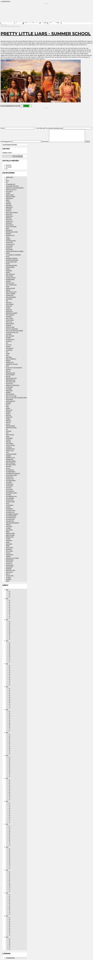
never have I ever (10, 570)
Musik (7, 366)
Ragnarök (8, 403)
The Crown (9, 482)
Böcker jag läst (10, 235)
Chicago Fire (9, 242)
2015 (7, 824)
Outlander (9, 389)
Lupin (7, 355)
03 (9, 595)
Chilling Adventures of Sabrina (14, 251)
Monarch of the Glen (12, 364)
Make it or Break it (11, 359)
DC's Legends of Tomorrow (13, 255)
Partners (8, 392)
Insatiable (8, 334)
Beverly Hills (9, 216)
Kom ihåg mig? (40, 128)
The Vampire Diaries (11, 515)
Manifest (8, 360)
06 (9, 609)
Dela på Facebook (5, 106)
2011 (7, 916)
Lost (7, 351)
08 (9, 611)
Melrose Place (10, 362)
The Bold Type (10, 478)
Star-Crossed (9, 443)
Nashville (8, 369)
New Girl (8, 376)
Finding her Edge (10, 288)
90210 (7, 180)
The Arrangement (10, 471)
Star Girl (8, 441)
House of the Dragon (12, 329)
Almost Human (10, 195)
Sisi (7, 429)
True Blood (9, 526)
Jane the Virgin (10, 336)
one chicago (9, 572)
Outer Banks (9, 387)
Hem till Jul (9, 322)
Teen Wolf (8, 466)
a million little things (12, 558)
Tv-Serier (12, 26)
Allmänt (8, 193)
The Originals (9, 505)
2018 (7, 755)
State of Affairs (10, 445)
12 (9, 618)
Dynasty (8, 269)
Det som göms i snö (11, 262)
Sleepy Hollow (10, 434)
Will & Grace (9, 551)
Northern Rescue (10, 380)
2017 (7, 778)
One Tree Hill (9, 383)
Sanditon (8, 415)
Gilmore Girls (9, 295)
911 (7, 182)
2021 (7, 686)
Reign (7, 406)
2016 (7, 801)
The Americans (10, 470)
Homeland (8, 325)
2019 (7, 732)
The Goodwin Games (11, 493)
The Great (8, 494)
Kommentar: (45, 141)
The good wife (10, 521)
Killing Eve (9, 341)
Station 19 (9, 447)
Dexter (8, 263)
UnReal (8, 531)
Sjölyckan (8, 431)
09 (9, 612)
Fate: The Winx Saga (11, 284)
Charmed (8, 239)
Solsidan (8, 440)
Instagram (9, 167)
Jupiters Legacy (10, 339)
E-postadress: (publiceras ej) (54, 128)
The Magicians (10, 500)
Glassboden (9, 299)
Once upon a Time (10, 381)
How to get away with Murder (14, 330)
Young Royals (9, 554)
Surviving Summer (11, 461)
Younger (8, 556)
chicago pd (9, 563)
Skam (7, 433)
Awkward (8, 203)
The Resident (9, 508)
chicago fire (9, 561)
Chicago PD (9, 247)
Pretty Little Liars (5, 26)
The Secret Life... (10, 512)
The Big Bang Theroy (11, 475)
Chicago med (9, 249)
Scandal (8, 418)
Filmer (7, 286)
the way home (9, 575)
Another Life (9, 198)
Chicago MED (9, 246)
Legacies (8, 346)
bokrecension (9, 560)
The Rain (8, 507)
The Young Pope (10, 519)
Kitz (7, 343)
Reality (8, 404)
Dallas (7, 256)
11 (9, 616)
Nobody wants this (11, 378)
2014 (7, 847)
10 (9, 614)
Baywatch (8, 210)
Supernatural (9, 459)
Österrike (8, 579)
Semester (8, 420)
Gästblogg (9, 316)
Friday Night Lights (11, 292)
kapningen (8, 568)
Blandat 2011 (9, 221)
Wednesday (9, 549)
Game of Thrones (10, 293)
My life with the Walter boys (14, 367)
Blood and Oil (10, 225)
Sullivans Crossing (11, 454)
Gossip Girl (9, 306)
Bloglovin (8, 165)
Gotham (8, 307)
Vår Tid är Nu (9, 547)
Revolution (9, 410)
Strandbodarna (10, 958)
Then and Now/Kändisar (12, 523)
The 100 (8, 468)
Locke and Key (9, 348)
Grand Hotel (9, 311)
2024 (7, 619)
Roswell (8, 413)
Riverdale (8, 411)
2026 (7, 589)
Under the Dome (10, 533)
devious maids (10, 565)
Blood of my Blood (11, 226)
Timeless (8, 524)
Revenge (8, 408)
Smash (7, 436)
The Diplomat (9, 485)
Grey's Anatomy (10, 314)
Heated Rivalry (10, 320)
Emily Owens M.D (10, 274)
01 (9, 591)
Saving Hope (9, 417)
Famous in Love (10, 283)
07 (9, 630)
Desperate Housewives (12, 260)
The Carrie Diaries (11, 480)
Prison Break (9, 399)
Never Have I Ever (10, 373)
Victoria (8, 538)
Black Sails (9, 219)
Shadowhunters (10, 426)
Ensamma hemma (10, 279)
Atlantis (8, 202)
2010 (7, 937)
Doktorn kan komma (11, 265)
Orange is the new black (12, 385)
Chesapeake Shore (11, 240)
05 (9, 607)
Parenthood (9, 390)
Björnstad (8, 217)
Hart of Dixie (9, 318)
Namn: (3, 128)
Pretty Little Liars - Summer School (46, 33)
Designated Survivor (11, 258)
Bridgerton (9, 230)
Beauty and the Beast (12, 212)
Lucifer (8, 353)
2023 (7, 640)
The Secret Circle (10, 510)
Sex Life (8, 424)
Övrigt (8, 581)
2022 (7, 663)
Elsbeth (8, 272)
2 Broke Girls (9, 177)
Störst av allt (10, 450)
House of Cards (10, 327)
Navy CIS (8, 371)
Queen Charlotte (10, 401)
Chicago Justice (10, 244)
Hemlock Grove (10, 323)
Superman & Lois (10, 457)
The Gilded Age (10, 491)
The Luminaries (10, 498)
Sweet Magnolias (10, 463)
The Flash (8, 487)
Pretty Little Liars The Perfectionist (16, 397)
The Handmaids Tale (11, 496)
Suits (7, 452)
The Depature (9, 484)
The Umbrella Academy (12, 514)
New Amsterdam (10, 374)
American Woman (10, 196)
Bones (7, 228)
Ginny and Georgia (11, 297)
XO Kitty (8, 552)
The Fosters (9, 489)
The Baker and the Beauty (13, 473)
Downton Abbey (10, 267)
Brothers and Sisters (12, 232)
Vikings (8, 542)
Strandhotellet (10, 448)
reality (8, 574)
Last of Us (9, 344)
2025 (7, 598)
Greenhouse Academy (11, 313)
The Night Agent (10, 501)
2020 (7, 709)
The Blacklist (9, 477)
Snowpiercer (9, 438)
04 (9, 596)
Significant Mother (11, 427)
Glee (7, 300)
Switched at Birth (11, 464)
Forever (8, 290)
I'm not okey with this (12, 332)
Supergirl (8, 456)
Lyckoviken (9, 357)
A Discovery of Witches (12, 186)
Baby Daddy (9, 205)
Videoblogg (9, 540)
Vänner (8, 545)
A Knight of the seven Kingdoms (15, 188)
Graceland (9, 309)
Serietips (8, 422)
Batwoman (9, 209)
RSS (7, 168)
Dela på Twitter (15, 106)
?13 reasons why (10, 184)
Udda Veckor (9, 530)
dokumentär (9, 567)
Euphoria (8, 281)
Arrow (7, 200)
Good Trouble (10, 304)
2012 (7, 893)
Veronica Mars (10, 537)
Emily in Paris (9, 276)
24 (6, 179)
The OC (7, 503)
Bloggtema (9, 223)
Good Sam (8, 302)
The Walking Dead (11, 517)
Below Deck (9, 214)
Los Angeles (9, 350)
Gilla (26, 106)
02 (9, 593)
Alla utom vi (9, 191)
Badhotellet (9, 207)
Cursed (8, 253)
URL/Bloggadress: (6, 141)
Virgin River (9, 544)
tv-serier (18, 26)
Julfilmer (8, 337)
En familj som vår (10, 277)
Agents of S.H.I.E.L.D (11, 189)
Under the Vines (10, 535)
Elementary (9, 270)
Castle (7, 237)
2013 (7, 870)
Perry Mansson (10, 394)
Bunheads (8, 233)
